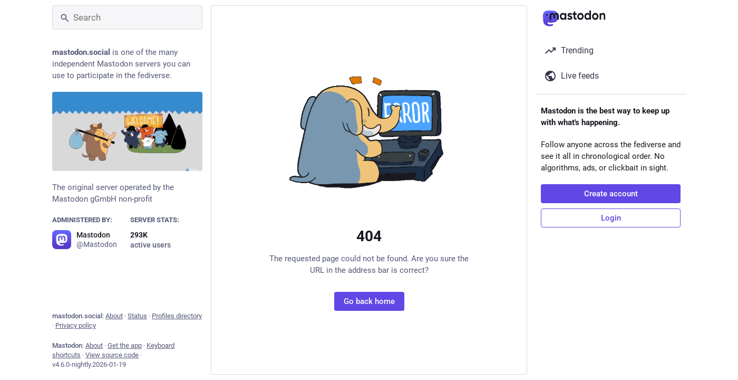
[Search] (127, 17)
